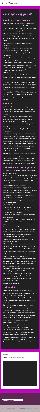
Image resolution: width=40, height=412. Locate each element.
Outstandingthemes (32, 408)
